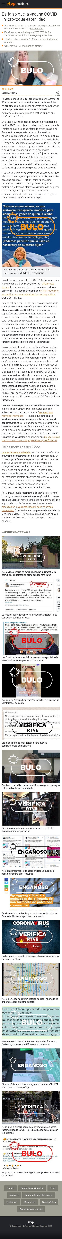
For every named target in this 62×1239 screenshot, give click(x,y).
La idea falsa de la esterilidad (16, 452)
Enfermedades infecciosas (38, 1195)
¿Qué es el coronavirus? (17, 39)
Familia (10, 1188)
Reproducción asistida (32, 1188)
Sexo (52, 1188)
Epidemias (11, 1202)
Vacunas (14, 1195)
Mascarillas (30, 1202)
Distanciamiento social (31, 1209)
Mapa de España (41, 39)
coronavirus (36, 28)
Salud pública (49, 1202)
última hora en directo (31, 45)
